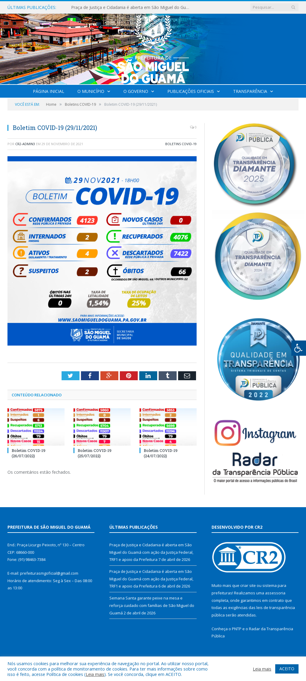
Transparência (250, 91)
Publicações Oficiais (190, 91)
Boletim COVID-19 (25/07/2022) (94, 453)
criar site (248, 585)
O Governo (135, 91)
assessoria (275, 593)
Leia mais (95, 674)
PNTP (236, 628)
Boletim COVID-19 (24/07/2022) (161, 453)
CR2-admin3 (25, 144)
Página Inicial (48, 91)
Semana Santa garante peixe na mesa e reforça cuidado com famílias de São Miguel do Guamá (151, 605)
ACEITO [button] (286, 668)
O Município (90, 91)
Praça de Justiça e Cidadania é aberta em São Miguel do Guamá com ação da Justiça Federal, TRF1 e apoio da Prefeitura (132, 7)
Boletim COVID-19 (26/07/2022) (28, 453)
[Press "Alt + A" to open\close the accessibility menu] (298, 348)
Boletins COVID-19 (181, 144)
